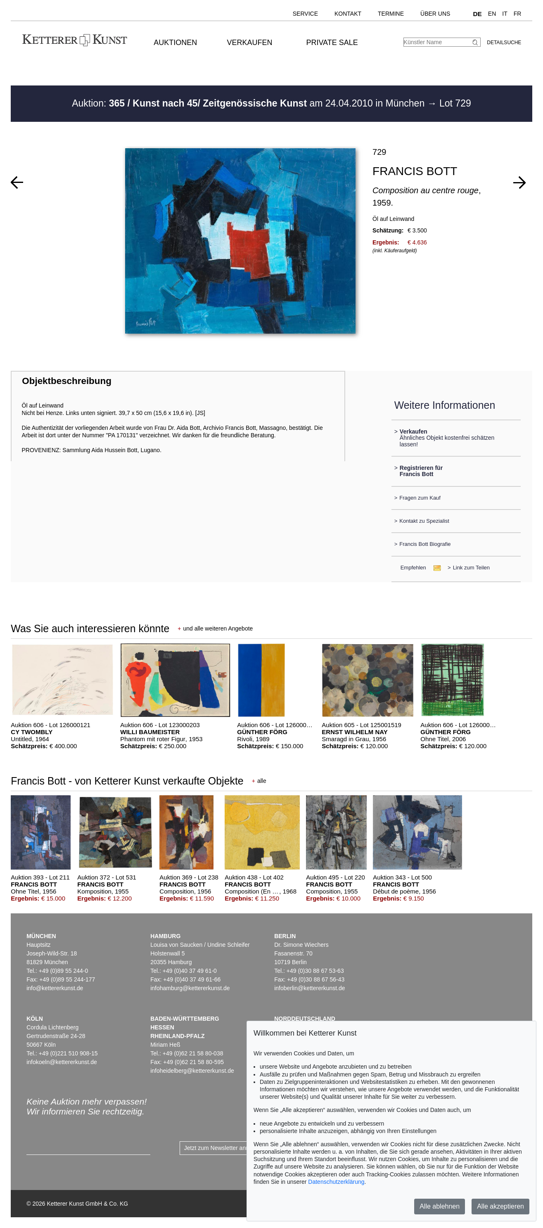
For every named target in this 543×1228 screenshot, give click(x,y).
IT (504, 13)
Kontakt (347, 13)
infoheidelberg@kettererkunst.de (192, 1070)
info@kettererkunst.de (54, 988)
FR (518, 13)
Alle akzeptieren (500, 1206)
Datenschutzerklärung (336, 1181)
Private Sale (332, 42)
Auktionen (175, 42)
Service (305, 13)
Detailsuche (504, 42)
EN (492, 13)
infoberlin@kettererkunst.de (309, 988)
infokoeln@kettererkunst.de (61, 1062)
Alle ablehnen (440, 1206)
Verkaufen (249, 42)
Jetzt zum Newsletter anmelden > (227, 1148)
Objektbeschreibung (66, 381)
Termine (391, 13)
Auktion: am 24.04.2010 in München (249, 103)
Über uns (435, 13)
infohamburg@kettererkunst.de (190, 988)
